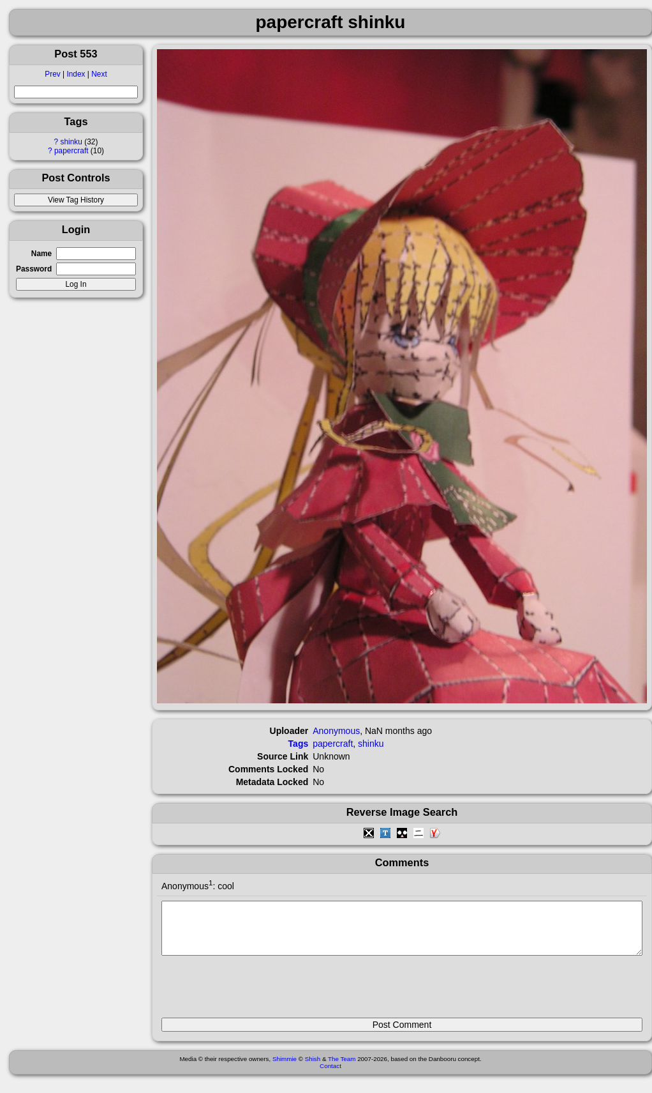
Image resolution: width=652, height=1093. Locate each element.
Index (75, 74)
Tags (298, 743)
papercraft (71, 150)
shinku (71, 141)
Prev (52, 74)
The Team (341, 1068)
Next (99, 74)
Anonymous (336, 731)
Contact (330, 1075)
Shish (313, 1068)
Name (41, 253)
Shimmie (284, 1068)
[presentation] (258, 992)
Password (34, 268)
